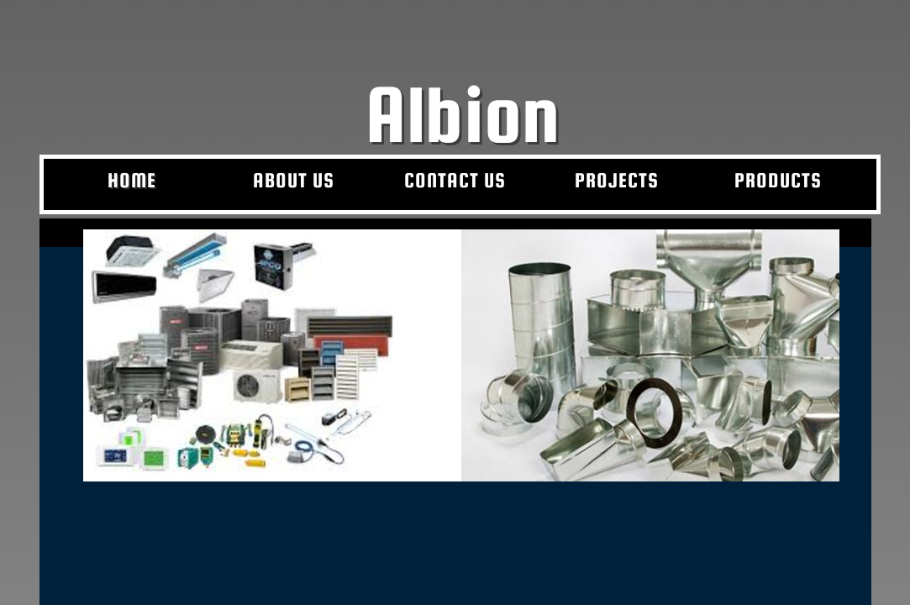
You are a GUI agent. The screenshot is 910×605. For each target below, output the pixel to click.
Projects (617, 180)
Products (778, 180)
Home (132, 180)
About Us (293, 180)
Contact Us (455, 180)
